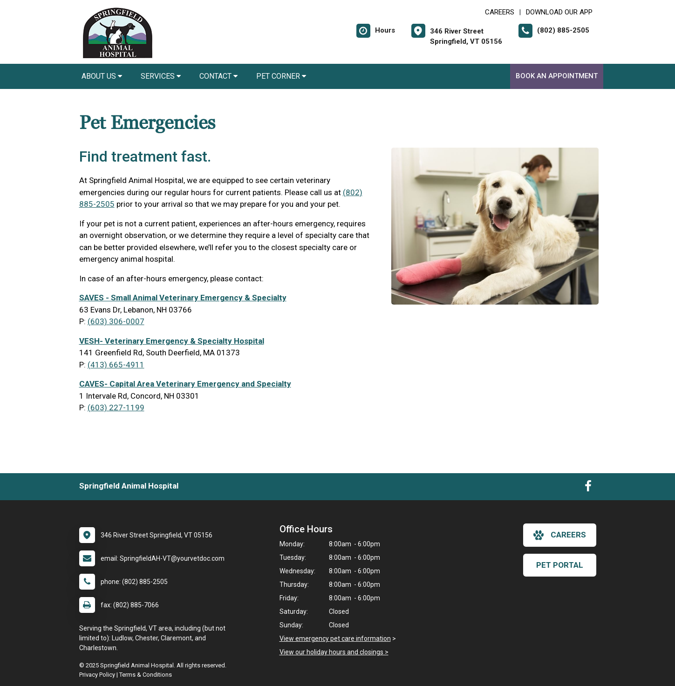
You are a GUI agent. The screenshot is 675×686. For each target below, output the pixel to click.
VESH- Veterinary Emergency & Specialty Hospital (171, 341)
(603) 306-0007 (116, 321)
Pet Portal (559, 565)
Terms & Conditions (145, 674)
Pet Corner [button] (281, 76)
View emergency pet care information (335, 638)
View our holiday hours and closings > (334, 652)
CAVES (91, 383)
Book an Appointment (557, 76)
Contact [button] (218, 76)
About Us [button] (102, 76)
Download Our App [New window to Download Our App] (559, 12)
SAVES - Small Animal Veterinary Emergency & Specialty (182, 297)
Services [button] (161, 76)
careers (559, 535)
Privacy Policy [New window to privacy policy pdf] (97, 674)
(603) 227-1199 (116, 407)
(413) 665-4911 (116, 364)
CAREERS (499, 12)
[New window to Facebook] (588, 488)
